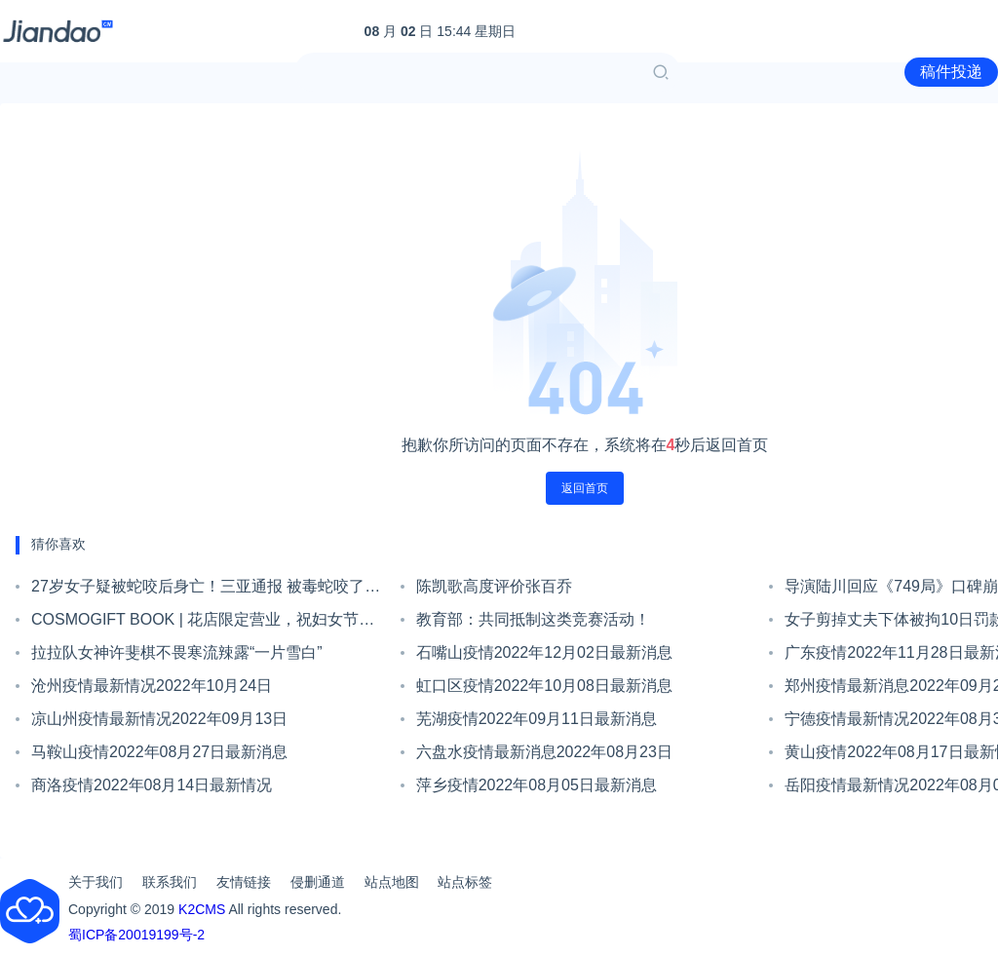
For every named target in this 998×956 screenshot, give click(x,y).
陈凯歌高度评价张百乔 (494, 586)
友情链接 (243, 882)
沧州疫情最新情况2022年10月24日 (151, 685)
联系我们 (169, 882)
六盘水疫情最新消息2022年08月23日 (544, 752)
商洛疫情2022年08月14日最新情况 (151, 785)
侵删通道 (317, 882)
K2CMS (201, 909)
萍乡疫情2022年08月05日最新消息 (536, 785)
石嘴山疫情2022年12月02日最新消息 (544, 652)
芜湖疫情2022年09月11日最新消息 (536, 718)
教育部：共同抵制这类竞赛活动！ (533, 619)
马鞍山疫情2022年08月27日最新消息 (159, 752)
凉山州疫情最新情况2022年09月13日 (159, 718)
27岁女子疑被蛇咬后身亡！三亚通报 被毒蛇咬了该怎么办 (205, 590)
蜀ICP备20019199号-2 (136, 934)
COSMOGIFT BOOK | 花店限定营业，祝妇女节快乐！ (202, 623)
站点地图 (392, 882)
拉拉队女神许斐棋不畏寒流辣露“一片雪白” (177, 652)
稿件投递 (951, 71)
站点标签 (465, 882)
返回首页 (584, 488)
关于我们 (95, 882)
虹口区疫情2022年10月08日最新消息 (544, 685)
